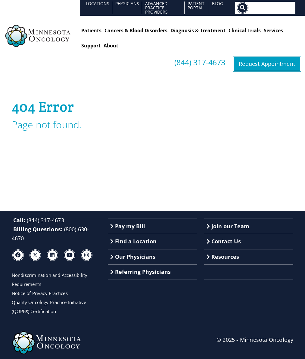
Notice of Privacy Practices (40, 293)
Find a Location (133, 241)
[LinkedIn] (52, 255)
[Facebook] (18, 255)
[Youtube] (69, 255)
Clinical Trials (245, 30)
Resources (223, 256)
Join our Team (228, 226)
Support (91, 45)
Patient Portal (196, 6)
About (111, 45)
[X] (35, 255)
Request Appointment (267, 63)
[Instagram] (87, 255)
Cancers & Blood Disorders (135, 30)
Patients (91, 30)
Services (273, 30)
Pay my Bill (127, 226)
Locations (97, 3)
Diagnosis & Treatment (198, 30)
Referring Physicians (140, 271)
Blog (217, 3)
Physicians (127, 3)
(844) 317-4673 (199, 62)
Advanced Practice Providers (156, 8)
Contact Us (224, 241)
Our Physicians (132, 256)
